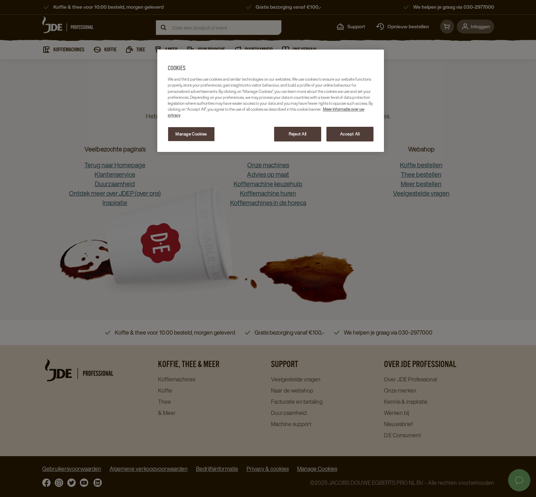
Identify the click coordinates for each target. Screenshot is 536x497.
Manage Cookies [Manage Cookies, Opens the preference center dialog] (191, 134)
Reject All (298, 134)
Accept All (350, 134)
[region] (270, 101)
